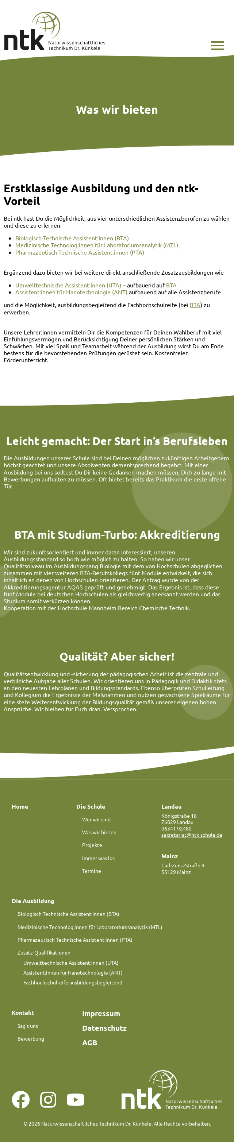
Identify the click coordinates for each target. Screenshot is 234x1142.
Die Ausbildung (33, 900)
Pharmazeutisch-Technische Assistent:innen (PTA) (79, 252)
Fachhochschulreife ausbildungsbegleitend (72, 982)
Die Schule (90, 806)
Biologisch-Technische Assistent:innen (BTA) (72, 237)
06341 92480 (176, 828)
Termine (91, 870)
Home (20, 806)
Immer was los (98, 858)
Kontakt (23, 1012)
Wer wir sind (96, 819)
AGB (89, 1042)
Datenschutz (104, 1027)
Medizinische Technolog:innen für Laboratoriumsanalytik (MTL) (96, 244)
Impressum (101, 1013)
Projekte (92, 844)
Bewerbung (31, 1038)
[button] (217, 45)
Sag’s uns (28, 1025)
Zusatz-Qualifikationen (44, 952)
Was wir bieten (99, 832)
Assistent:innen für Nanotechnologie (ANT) (71, 291)
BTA (171, 285)
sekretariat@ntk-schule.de (191, 834)
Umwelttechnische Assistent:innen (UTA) (68, 285)
